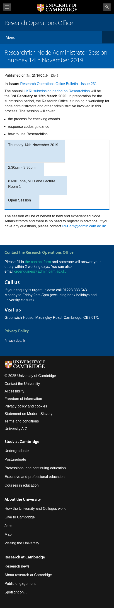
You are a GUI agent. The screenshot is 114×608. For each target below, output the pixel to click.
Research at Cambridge (25, 557)
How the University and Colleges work (35, 508)
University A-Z (16, 429)
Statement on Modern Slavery (29, 414)
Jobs (8, 526)
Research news (17, 566)
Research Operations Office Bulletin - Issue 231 (58, 84)
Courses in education (22, 485)
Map (8, 534)
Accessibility (14, 391)
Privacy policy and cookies (26, 406)
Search (107, 7)
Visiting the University (22, 543)
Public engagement (20, 583)
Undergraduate (17, 451)
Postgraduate (15, 459)
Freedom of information (23, 399)
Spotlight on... (16, 592)
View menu (7, 7)
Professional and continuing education (35, 468)
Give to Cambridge (20, 517)
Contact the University (22, 384)
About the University (23, 499)
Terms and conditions (22, 421)
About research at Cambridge (28, 575)
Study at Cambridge (22, 441)
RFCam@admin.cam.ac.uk (84, 226)
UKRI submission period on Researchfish (57, 91)
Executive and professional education (35, 477)
